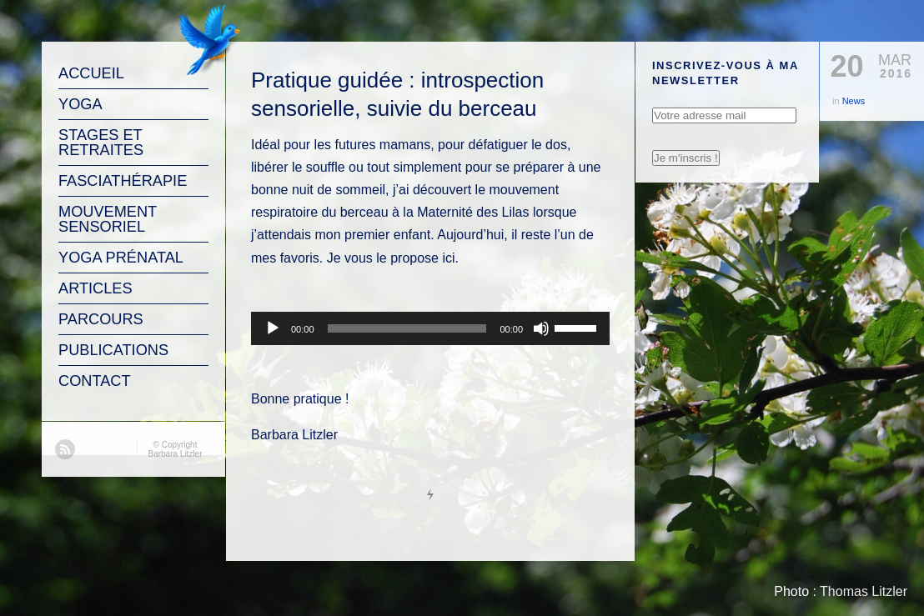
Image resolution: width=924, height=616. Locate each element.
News (854, 101)
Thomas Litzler (863, 591)
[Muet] (541, 328)
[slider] (407, 328)
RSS (65, 449)
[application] (430, 328)
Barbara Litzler (175, 453)
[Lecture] (272, 328)
